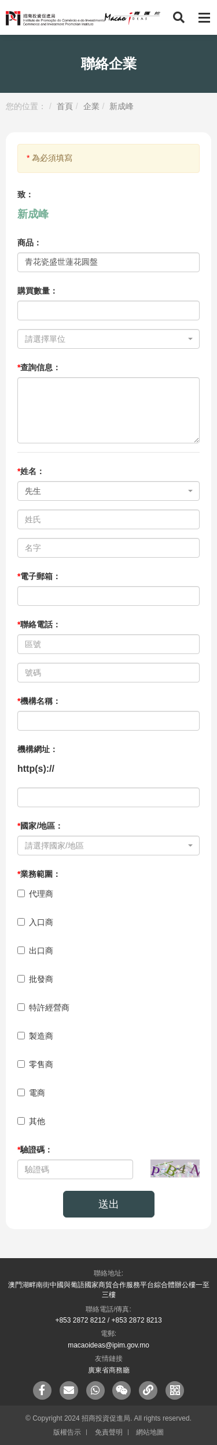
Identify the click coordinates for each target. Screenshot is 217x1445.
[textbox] (105, 339)
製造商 (35, 1036)
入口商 (35, 922)
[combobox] (108, 339)
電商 (31, 1092)
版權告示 (67, 1432)
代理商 (35, 893)
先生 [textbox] (33, 491)
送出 (108, 1204)
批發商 (35, 979)
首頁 (65, 106)
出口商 (35, 950)
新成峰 (121, 106)
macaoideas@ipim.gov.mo (108, 1345)
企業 (91, 106)
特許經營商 (43, 1007)
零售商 (35, 1064)
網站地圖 (150, 1432)
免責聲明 (109, 1432)
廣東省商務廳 (109, 1370)
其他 (31, 1121)
